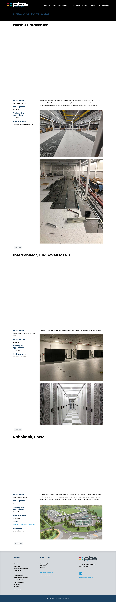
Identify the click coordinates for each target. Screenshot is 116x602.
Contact (93, 5)
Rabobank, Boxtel (29, 436)
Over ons (47, 5)
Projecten (76, 5)
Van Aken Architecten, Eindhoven (24, 525)
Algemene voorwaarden (86, 577)
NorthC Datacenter (30, 24)
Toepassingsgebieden (61, 5)
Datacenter (18, 543)
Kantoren (18, 247)
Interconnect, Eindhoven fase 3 (41, 255)
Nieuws (84, 5)
